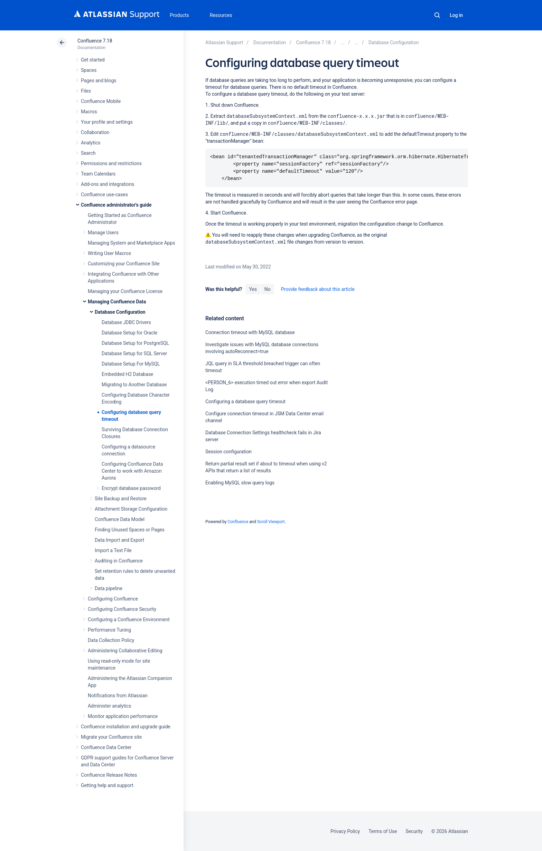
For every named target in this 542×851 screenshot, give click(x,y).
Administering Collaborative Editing (125, 650)
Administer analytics (109, 706)
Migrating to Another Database (134, 384)
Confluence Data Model (119, 519)
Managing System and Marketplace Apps (131, 243)
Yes (252, 289)
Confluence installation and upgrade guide (125, 726)
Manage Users (103, 232)
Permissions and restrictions (111, 163)
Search (437, 15)
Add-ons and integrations (107, 184)
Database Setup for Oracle (129, 332)
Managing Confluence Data (117, 301)
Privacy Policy (345, 831)
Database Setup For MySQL (131, 364)
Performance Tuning (109, 630)
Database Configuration (120, 312)
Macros (89, 111)
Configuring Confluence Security (122, 609)
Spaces (88, 70)
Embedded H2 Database (127, 374)
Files (86, 91)
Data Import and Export (119, 540)
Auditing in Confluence (119, 561)
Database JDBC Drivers (126, 322)
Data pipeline (108, 588)
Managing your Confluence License (125, 291)
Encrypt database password (131, 488)
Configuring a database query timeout (245, 401)
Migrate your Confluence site (111, 737)
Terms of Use (382, 831)
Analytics (90, 142)
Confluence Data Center (106, 747)
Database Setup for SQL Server (134, 353)
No (267, 289)
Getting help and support (107, 785)
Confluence (237, 521)
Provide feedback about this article (318, 289)
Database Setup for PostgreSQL (135, 343)
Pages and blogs (98, 80)
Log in (456, 15)
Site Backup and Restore (121, 498)
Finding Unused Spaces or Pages (130, 529)
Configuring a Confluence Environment (129, 619)
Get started (93, 60)
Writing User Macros (109, 253)
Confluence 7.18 (94, 41)
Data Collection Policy (111, 640)
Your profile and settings (107, 122)
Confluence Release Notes (109, 775)
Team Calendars (98, 174)
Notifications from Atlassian (118, 695)
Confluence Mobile (101, 101)
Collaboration (95, 132)
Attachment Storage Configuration (131, 509)
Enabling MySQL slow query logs (239, 482)
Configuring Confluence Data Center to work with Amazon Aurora (132, 471)
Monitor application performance (123, 716)
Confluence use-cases (104, 194)
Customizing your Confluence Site (124, 263)
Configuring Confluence (113, 599)
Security (414, 831)
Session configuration (228, 451)
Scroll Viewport (271, 521)
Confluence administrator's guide (116, 205)
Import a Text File (113, 550)
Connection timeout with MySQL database (250, 332)
